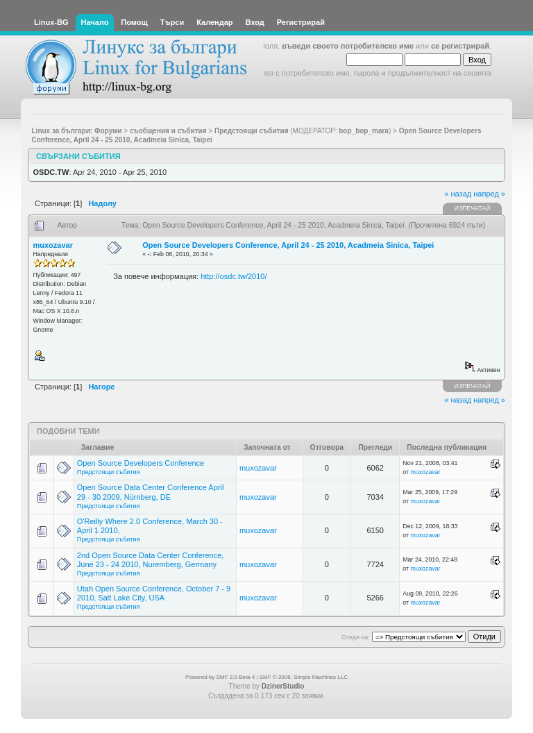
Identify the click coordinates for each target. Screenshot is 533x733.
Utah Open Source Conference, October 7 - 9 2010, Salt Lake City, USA (153, 593)
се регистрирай (460, 46)
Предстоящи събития (108, 472)
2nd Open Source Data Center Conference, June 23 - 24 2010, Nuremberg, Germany (150, 559)
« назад (457, 193)
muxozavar (53, 245)
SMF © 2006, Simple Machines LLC (304, 677)
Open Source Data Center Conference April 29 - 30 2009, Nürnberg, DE (150, 491)
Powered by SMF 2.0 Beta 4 (220, 677)
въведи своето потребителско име (348, 46)
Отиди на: (355, 637)
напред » (489, 193)
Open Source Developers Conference (140, 463)
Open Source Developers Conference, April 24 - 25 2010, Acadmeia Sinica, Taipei (288, 245)
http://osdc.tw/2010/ (233, 276)
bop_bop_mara (364, 131)
